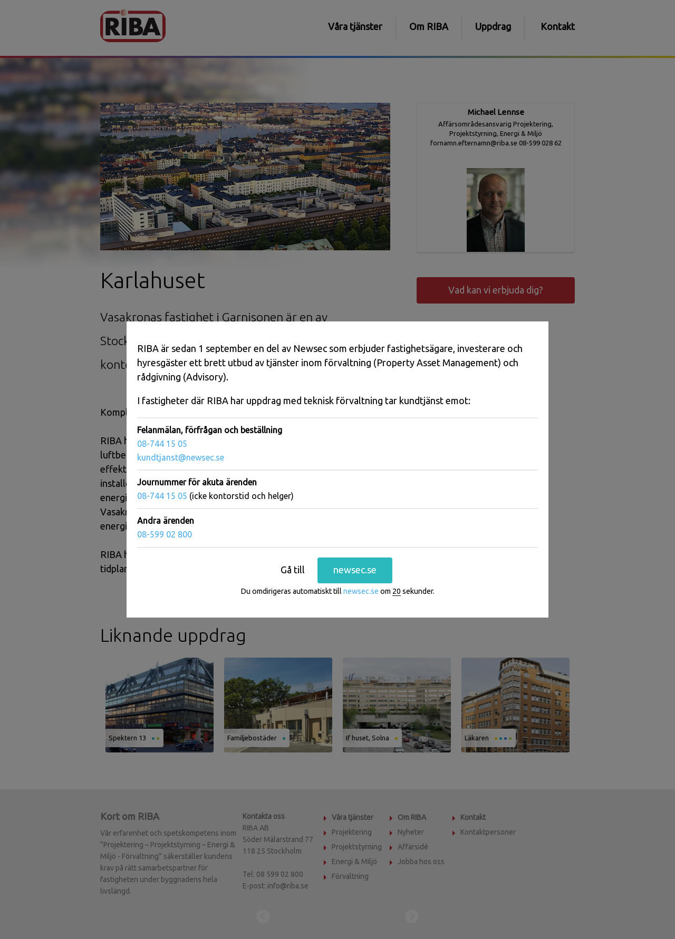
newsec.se (355, 569)
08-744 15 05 (162, 443)
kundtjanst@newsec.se (180, 457)
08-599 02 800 (164, 534)
